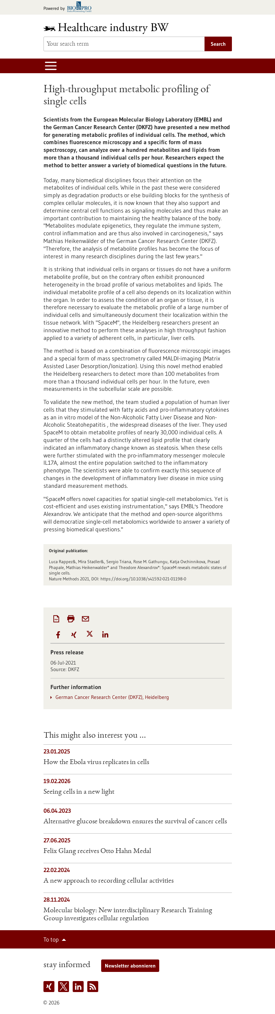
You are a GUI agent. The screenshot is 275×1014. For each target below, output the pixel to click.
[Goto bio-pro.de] (69, 7)
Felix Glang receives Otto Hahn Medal (97, 851)
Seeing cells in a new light (78, 792)
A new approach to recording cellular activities (108, 881)
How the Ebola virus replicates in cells (96, 762)
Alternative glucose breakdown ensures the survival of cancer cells (135, 822)
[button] (58, 634)
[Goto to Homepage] (111, 28)
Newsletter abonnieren (130, 965)
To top (51, 939)
